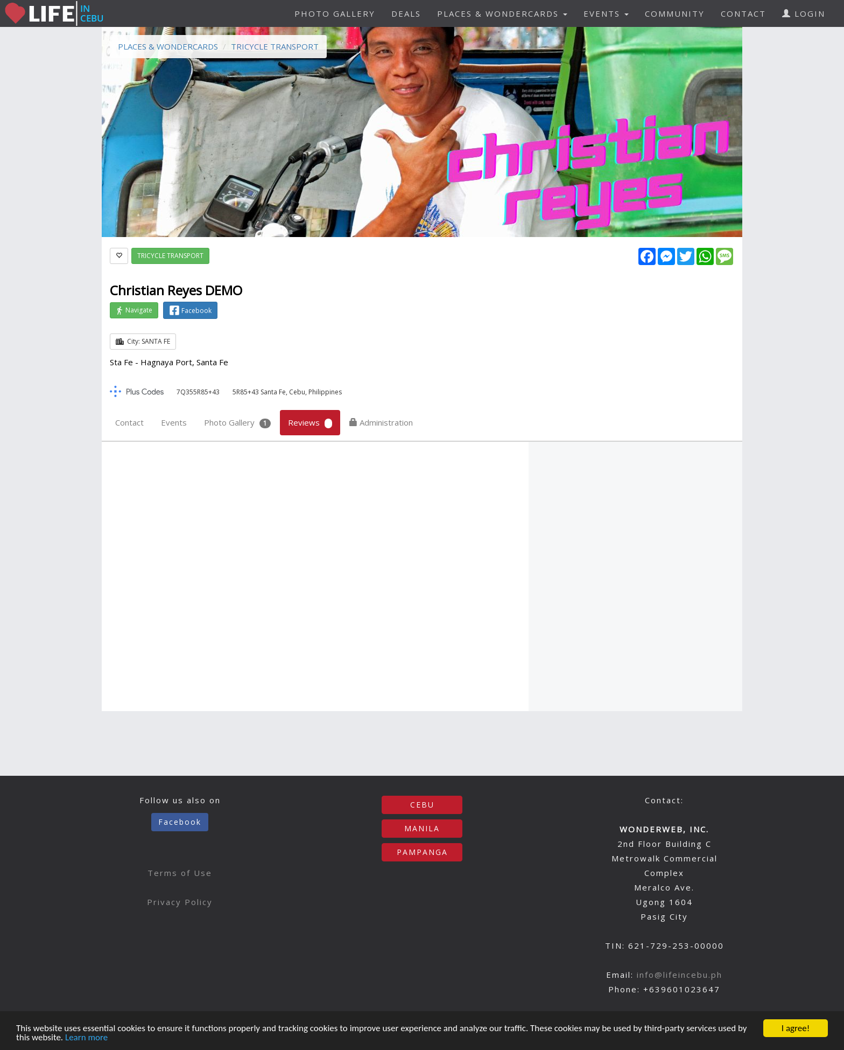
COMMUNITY (675, 13)
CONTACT (743, 13)
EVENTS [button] (606, 13)
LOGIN (803, 13)
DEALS (406, 13)
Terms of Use (179, 872)
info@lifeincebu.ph (679, 974)
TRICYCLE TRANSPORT (275, 46)
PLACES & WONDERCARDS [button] (502, 13)
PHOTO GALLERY (334, 13)
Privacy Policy (180, 901)
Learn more (86, 1038)
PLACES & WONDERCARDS (168, 46)
